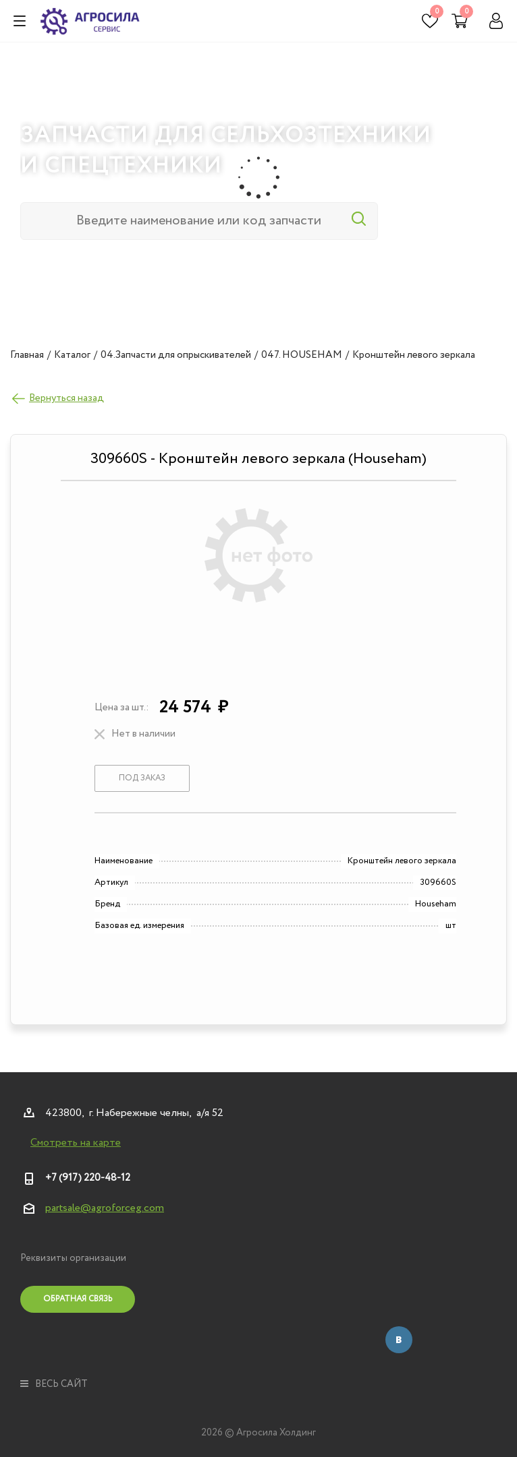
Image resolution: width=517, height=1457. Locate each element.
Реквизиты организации (73, 1258)
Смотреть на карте (75, 1143)
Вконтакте (398, 1339)
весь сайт (54, 1384)
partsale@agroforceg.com (104, 1208)
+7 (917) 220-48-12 (87, 1178)
